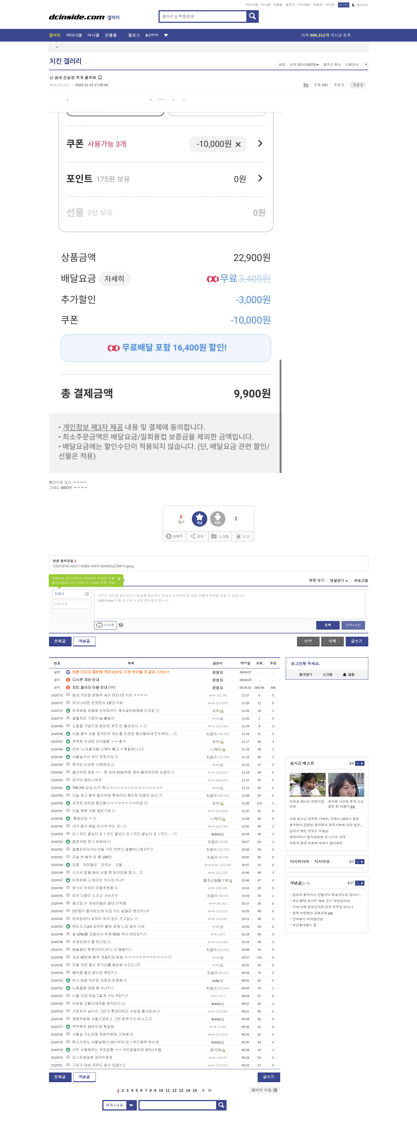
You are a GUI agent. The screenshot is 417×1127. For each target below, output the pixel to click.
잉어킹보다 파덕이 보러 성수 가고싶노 (99, 919)
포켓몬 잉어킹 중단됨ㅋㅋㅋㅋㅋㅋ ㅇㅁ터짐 (104, 803)
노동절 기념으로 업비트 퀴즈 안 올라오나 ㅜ (104, 726)
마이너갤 (252, 4)
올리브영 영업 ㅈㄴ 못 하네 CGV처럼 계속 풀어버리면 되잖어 (118, 772)
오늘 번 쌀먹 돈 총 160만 (89, 857)
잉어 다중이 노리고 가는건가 (92, 896)
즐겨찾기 (305, 675)
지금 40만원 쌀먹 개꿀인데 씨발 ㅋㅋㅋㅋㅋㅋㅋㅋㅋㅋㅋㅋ (116, 957)
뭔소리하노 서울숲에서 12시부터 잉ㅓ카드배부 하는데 (112, 1042)
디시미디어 (299, 861)
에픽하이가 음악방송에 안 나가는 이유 (318, 837)
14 (188, 1090)
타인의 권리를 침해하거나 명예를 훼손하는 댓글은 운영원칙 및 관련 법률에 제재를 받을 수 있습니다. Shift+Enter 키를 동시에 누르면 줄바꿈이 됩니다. (172, 598)
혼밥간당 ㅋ (79, 818)
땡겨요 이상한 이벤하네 (88, 765)
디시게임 (304, 4)
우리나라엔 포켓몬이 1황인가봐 (94, 703)
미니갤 (265, 4)
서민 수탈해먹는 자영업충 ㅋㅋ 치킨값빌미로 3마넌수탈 (113, 1050)
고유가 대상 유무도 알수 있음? (93, 1065)
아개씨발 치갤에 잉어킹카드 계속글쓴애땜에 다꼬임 (110, 711)
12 (174, 1090)
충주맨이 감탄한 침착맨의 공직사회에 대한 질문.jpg (327, 825)
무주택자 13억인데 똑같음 (90, 1027)
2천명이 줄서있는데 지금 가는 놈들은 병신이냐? (107, 911)
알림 (349, 675)
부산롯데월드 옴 (305, 925)
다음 (203, 1090)
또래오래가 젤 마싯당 (86, 942)
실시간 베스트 (302, 763)
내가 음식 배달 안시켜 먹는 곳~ (94, 826)
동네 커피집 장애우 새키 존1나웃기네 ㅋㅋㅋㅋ (106, 695)
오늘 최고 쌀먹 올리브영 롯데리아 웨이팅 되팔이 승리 (112, 795)
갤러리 (55, 35)
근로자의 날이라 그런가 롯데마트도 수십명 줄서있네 (111, 1011)
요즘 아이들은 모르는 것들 (94, 865)
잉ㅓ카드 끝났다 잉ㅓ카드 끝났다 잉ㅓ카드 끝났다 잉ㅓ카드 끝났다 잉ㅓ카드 (119, 834)
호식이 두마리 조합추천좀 (89, 888)
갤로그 (290, 4)
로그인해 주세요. (305, 664)
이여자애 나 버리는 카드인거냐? (95, 880)
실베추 (174, 536)
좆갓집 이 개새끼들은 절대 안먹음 (96, 903)
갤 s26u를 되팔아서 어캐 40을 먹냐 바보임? (104, 934)
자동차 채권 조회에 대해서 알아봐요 (316, 843)
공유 (197, 536)
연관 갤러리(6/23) (304, 65)
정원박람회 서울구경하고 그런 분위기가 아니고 (107, 1019)
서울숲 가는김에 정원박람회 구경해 (97, 1034)
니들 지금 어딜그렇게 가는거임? (95, 996)
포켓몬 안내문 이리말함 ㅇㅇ (92, 741)
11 (167, 1090)
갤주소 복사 (332, 65)
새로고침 (361, 581)
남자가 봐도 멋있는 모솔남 (309, 831)
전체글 (60, 641)
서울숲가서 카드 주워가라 (89, 757)
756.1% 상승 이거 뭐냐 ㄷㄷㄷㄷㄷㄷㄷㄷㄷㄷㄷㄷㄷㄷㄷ (114, 788)
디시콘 (330, 4)
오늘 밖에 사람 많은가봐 (88, 811)
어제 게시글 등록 (326, 35)
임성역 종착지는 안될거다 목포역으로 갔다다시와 (328, 895)
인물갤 (277, 4)
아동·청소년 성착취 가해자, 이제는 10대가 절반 (324, 819)
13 (181, 1090)
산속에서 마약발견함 (308, 919)
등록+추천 (353, 625)
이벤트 (317, 4)
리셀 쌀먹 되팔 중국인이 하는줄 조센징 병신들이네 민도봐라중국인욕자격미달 (119, 734)
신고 (242, 536)
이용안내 (352, 65)
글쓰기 (357, 641)
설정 (282, 65)
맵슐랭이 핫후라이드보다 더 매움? (96, 950)
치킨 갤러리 (65, 61)
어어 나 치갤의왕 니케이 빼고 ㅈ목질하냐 (102, 749)
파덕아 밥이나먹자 (84, 780)
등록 (328, 625)
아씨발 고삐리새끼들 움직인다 (93, 1003)
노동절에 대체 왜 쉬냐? (87, 988)
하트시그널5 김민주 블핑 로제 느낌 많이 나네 (105, 926)
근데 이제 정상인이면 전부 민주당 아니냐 (323, 907)
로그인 (343, 5)
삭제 (332, 641)
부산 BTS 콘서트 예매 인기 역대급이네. (322, 901)
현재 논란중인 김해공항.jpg (313, 913)
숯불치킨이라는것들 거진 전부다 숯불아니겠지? (107, 849)
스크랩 (305, 85)
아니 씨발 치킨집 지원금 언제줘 (94, 980)
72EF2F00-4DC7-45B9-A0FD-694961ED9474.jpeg (93, 566)
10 (161, 1090)
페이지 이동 (264, 1090)
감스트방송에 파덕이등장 (89, 1057)
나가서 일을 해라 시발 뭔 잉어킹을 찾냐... (102, 872)
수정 (308, 641)
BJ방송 (151, 35)
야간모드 (360, 5)
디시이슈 (322, 861)
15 (195, 1090)
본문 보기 (317, 580)
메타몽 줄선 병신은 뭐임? (89, 973)
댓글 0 (358, 85)
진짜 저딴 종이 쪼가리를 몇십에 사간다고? (103, 965)
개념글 (84, 641)
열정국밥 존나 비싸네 (86, 842)
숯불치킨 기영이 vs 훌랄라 (90, 718)
